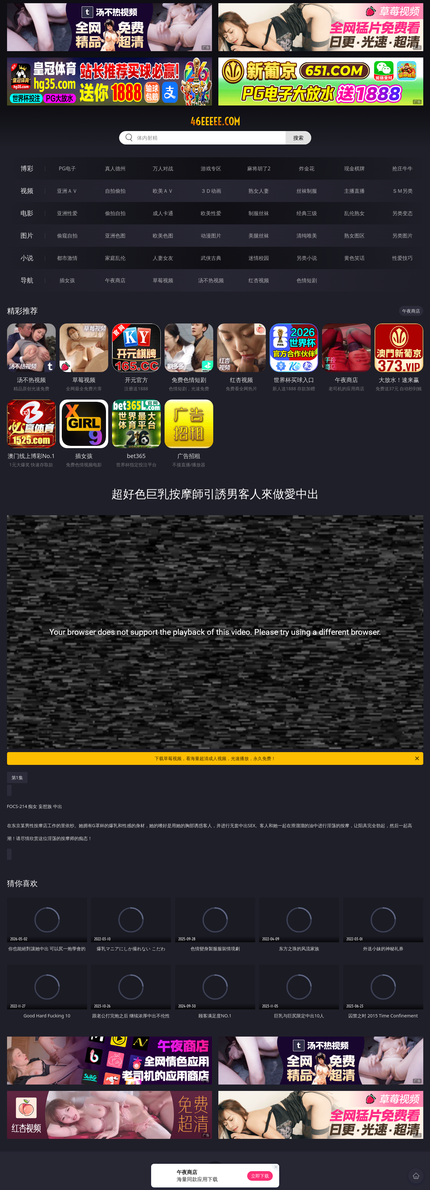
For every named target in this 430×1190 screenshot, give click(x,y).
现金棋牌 (354, 168)
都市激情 (67, 257)
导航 (26, 280)
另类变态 (402, 213)
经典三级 (306, 213)
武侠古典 (211, 257)
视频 (26, 190)
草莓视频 (163, 280)
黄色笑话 (354, 257)
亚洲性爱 (67, 213)
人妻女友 (163, 257)
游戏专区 (211, 168)
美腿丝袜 (258, 235)
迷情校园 (258, 257)
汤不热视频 (211, 280)
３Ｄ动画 (211, 190)
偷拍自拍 (115, 213)
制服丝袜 (258, 213)
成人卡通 (163, 213)
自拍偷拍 (115, 190)
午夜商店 (115, 280)
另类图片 (402, 235)
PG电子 (67, 168)
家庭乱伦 (115, 257)
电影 (26, 213)
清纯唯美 (306, 235)
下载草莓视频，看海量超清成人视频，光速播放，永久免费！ (287, 758)
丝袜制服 (306, 190)
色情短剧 (306, 280)
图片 (26, 235)
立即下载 (260, 1176)
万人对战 (163, 168)
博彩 (26, 168)
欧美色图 (163, 235)
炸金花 (306, 168)
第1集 (17, 777)
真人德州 (115, 168)
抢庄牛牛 (402, 168)
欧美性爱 (211, 213)
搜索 (298, 137)
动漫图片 (211, 235)
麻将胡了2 (259, 168)
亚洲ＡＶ (67, 190)
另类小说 (306, 257)
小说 (26, 257)
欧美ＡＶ (163, 190)
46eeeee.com (215, 121)
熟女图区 (354, 235)
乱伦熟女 (354, 213)
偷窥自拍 (67, 235)
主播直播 (354, 190)
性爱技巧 (402, 257)
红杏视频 (258, 280)
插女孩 (67, 280)
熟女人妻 (258, 190)
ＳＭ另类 (402, 190)
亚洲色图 (115, 235)
